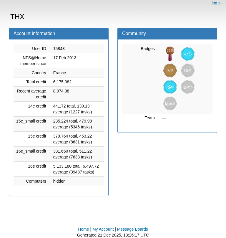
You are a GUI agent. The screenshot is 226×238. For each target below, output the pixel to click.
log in (217, 3)
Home (83, 229)
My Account (103, 229)
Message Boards (132, 229)
